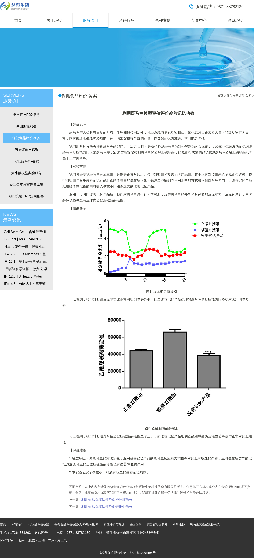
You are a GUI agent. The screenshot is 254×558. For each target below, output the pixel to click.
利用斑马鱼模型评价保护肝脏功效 (106, 499)
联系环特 (235, 20)
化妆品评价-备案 (26, 161)
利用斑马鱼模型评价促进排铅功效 (106, 506)
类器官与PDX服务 (26, 115)
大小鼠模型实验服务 (26, 173)
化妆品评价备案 (38, 524)
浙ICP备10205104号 (142, 552)
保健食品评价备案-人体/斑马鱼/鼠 (76, 524)
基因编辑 (136, 524)
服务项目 (90, 20)
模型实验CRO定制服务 (26, 196)
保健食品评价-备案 (26, 138)
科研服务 (126, 20)
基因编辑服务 (26, 126)
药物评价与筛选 (26, 149)
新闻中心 (199, 20)
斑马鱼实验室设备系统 (26, 184)
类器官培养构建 (157, 524)
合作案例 (163, 20)
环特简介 (17, 524)
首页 (18, 20)
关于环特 (54, 20)
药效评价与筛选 (114, 524)
